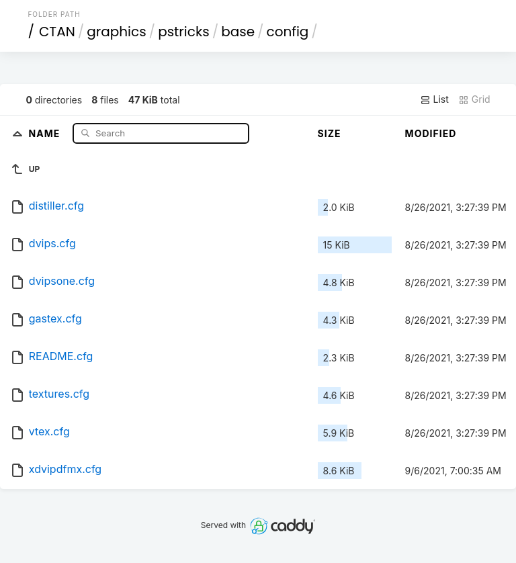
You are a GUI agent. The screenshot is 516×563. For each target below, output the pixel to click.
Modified (431, 133)
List (434, 99)
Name (46, 132)
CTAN (57, 31)
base (238, 31)
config (288, 31)
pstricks (184, 31)
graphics (116, 31)
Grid (474, 99)
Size (329, 133)
